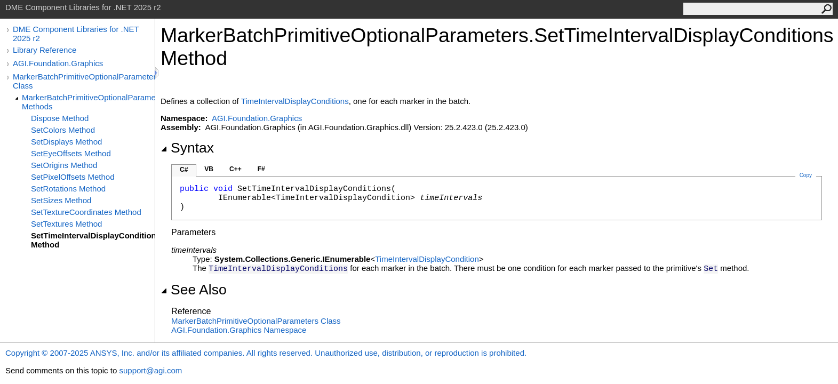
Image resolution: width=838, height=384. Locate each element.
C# (184, 169)
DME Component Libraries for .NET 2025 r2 (76, 34)
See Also (194, 290)
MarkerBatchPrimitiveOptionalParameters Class (84, 81)
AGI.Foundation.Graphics (58, 63)
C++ (235, 169)
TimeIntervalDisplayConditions (295, 101)
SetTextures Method (66, 223)
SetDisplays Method (66, 141)
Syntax (187, 148)
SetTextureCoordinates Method (86, 212)
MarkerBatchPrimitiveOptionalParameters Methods (88, 102)
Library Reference (44, 49)
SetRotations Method (68, 188)
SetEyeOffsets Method (71, 153)
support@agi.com (150, 370)
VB (208, 169)
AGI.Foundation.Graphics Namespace (238, 329)
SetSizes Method (61, 200)
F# (261, 169)
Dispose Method (60, 118)
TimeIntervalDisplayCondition (427, 258)
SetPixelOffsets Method (72, 176)
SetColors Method (63, 129)
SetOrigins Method (64, 165)
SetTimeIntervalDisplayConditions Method (93, 240)
